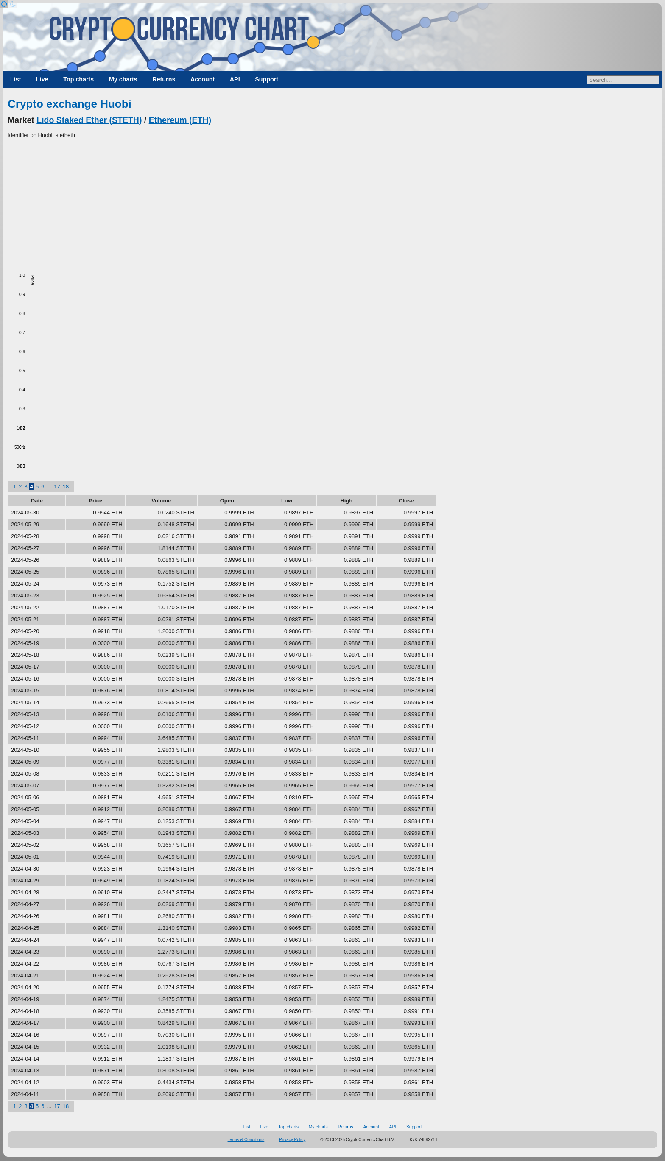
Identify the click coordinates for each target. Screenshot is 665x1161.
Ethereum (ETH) (180, 120)
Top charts (78, 79)
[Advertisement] (332, 203)
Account (202, 79)
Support (266, 79)
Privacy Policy (292, 1139)
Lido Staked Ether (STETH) (89, 120)
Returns (163, 79)
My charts (123, 79)
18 (66, 486)
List (15, 79)
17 (57, 486)
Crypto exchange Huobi (69, 104)
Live (42, 79)
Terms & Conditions (246, 1139)
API (235, 79)
